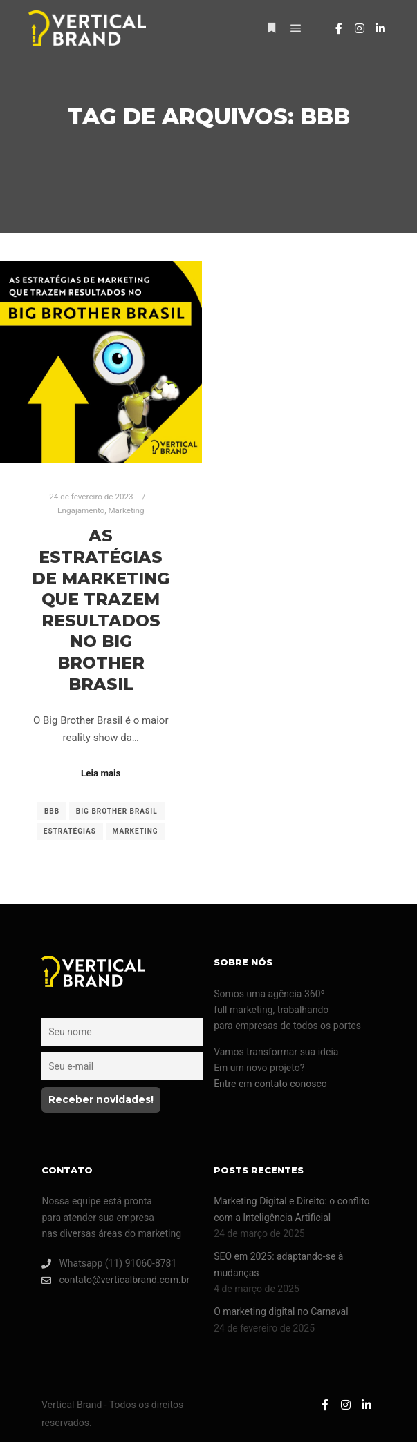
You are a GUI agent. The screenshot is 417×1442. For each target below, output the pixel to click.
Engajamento (80, 510)
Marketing (126, 510)
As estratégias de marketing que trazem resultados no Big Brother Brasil (100, 609)
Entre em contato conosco (270, 1083)
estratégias (70, 831)
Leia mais (100, 773)
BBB (51, 811)
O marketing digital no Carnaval (281, 1311)
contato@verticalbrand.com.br (115, 1280)
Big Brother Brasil (117, 811)
